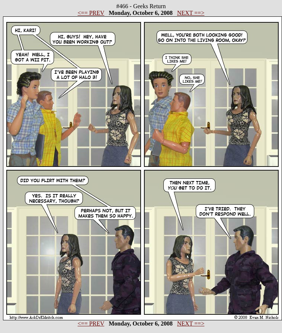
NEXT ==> (190, 13)
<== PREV (91, 13)
